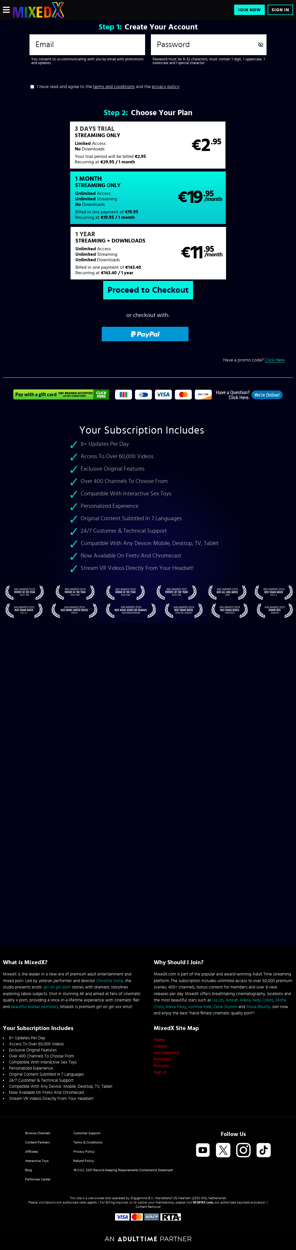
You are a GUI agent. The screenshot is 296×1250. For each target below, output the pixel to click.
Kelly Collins (262, 1000)
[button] (75, 148)
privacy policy (166, 86)
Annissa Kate (199, 1007)
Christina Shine (109, 981)
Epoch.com (53, 1202)
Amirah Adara (237, 1000)
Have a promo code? (253, 310)
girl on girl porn (57, 987)
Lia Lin (217, 1000)
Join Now (249, 10)
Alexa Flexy (176, 1007)
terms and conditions (114, 86)
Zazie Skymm (225, 1007)
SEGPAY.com (203, 1202)
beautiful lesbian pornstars (34, 1007)
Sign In (280, 10)
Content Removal (148, 1206)
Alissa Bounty (258, 1007)
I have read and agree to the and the (108, 86)
